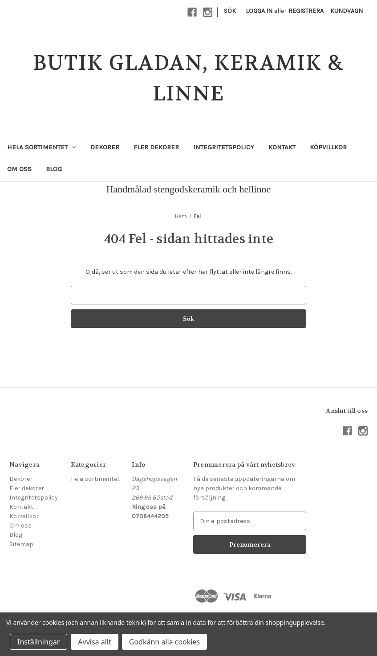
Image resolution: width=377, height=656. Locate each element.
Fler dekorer (156, 147)
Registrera (306, 11)
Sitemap (21, 544)
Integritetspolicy (223, 147)
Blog (54, 169)
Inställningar (38, 642)
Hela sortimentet (41, 147)
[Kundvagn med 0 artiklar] (346, 11)
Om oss (19, 169)
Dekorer (104, 147)
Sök (230, 11)
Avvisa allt (94, 642)
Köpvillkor (328, 147)
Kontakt (282, 147)
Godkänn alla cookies (164, 642)
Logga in (259, 11)
